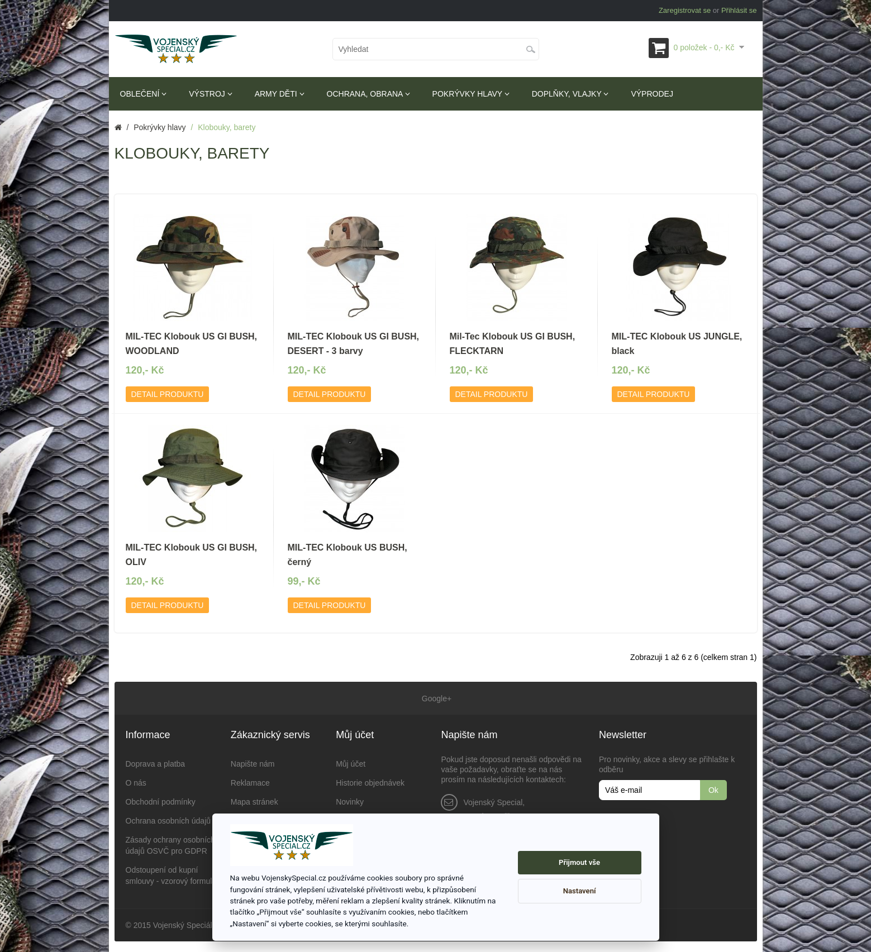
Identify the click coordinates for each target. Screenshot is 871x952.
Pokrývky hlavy (471, 93)
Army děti (279, 93)
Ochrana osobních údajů (168, 820)
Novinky (350, 801)
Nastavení (579, 891)
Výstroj (210, 93)
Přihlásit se (739, 10)
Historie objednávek (370, 782)
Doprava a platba (155, 763)
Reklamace (250, 782)
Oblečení (143, 93)
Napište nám (253, 763)
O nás (136, 782)
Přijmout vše (579, 862)
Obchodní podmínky (161, 801)
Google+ (435, 697)
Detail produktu (167, 394)
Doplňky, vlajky (570, 93)
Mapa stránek (254, 801)
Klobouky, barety (226, 127)
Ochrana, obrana (368, 93)
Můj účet (350, 763)
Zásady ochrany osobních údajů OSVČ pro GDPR (170, 845)
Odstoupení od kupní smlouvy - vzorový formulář (172, 875)
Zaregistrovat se (685, 10)
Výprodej (652, 93)
